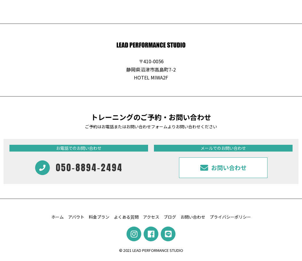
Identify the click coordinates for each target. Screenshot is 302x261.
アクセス (151, 217)
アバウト (76, 217)
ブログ (170, 217)
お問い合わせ (192, 217)
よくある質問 (126, 217)
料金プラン (99, 217)
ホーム (57, 217)
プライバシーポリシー (230, 217)
